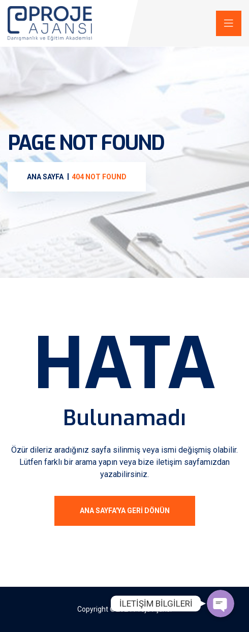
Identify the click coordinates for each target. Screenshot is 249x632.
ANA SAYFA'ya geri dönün (125, 511)
